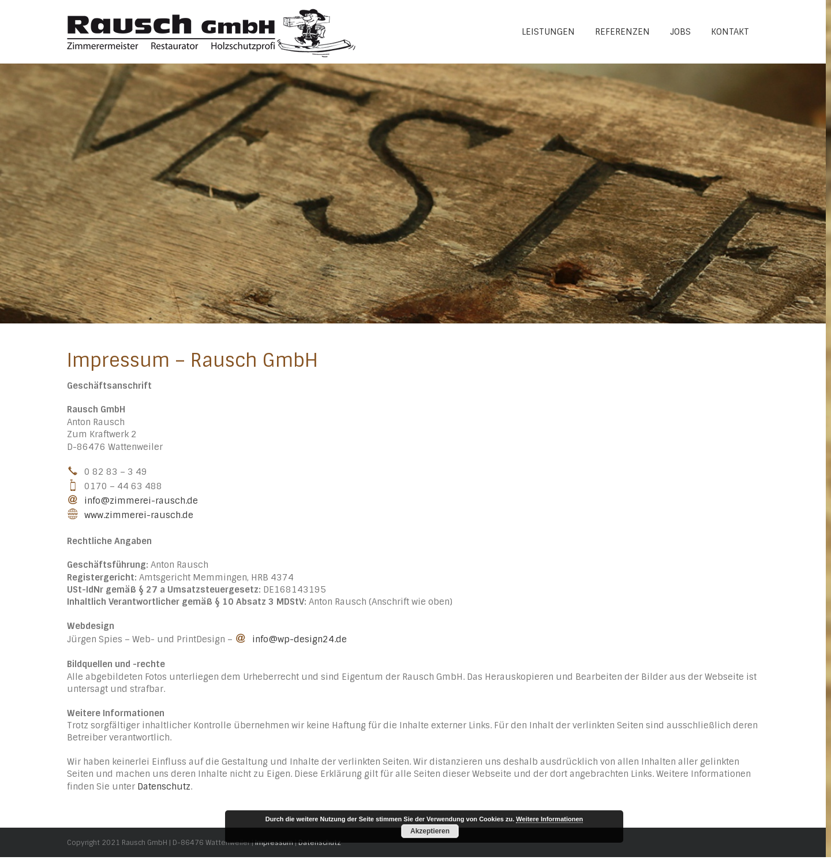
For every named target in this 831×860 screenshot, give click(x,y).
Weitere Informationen (549, 819)
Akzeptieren (430, 831)
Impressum (274, 842)
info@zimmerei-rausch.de (141, 501)
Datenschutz (163, 786)
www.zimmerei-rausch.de (138, 515)
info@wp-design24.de (299, 639)
